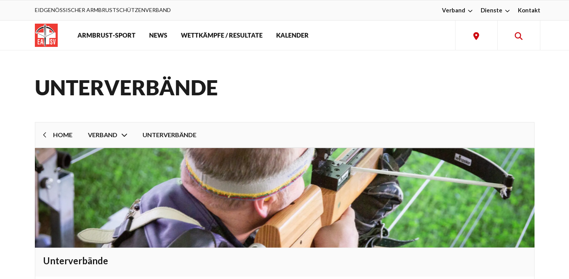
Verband (458, 10)
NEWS (158, 35)
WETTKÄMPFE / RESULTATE (222, 35)
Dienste (496, 10)
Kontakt (529, 10)
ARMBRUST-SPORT (106, 35)
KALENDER (292, 35)
